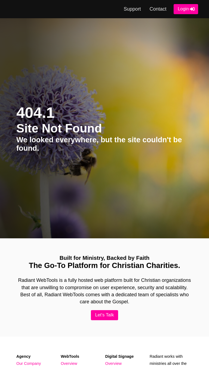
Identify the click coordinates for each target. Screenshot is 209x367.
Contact (157, 9)
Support (132, 9)
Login (183, 9)
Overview (69, 363)
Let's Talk (104, 315)
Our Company (28, 363)
